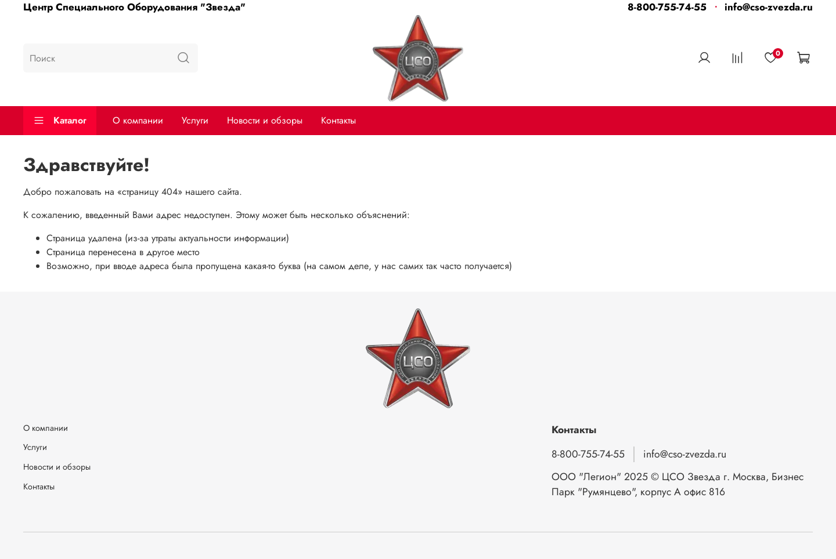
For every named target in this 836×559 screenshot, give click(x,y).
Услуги (195, 120)
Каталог (60, 120)
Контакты (338, 120)
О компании (138, 120)
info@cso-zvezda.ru (769, 7)
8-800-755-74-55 (667, 7)
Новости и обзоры (264, 120)
